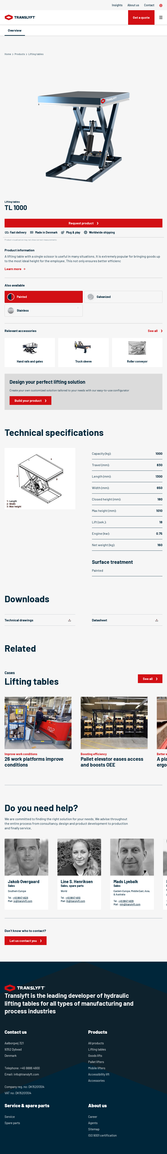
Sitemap (93, 1129)
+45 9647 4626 (20, 897)
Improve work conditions (21, 754)
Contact (149, 5)
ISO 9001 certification (102, 1135)
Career (92, 1116)
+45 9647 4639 (126, 901)
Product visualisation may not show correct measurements (31, 239)
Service (10, 1116)
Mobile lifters (96, 1068)
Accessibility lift (98, 1074)
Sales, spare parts (72, 885)
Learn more (13, 269)
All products (96, 1043)
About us (133, 5)
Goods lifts (95, 1055)
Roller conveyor (137, 361)
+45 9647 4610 (73, 897)
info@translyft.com (26, 1074)
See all (153, 331)
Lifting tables (97, 1049)
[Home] (20, 17)
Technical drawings (19, 620)
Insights (117, 5)
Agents (93, 1123)
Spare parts (12, 1123)
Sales (11, 885)
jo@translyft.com (23, 901)
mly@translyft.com (130, 904)
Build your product (28, 400)
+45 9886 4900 (30, 1068)
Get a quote (141, 17)
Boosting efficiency (94, 754)
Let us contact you (23, 941)
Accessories (96, 1080)
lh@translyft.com (75, 901)
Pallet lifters (96, 1062)
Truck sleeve (83, 361)
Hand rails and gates (30, 361)
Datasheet (99, 620)
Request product (81, 223)
